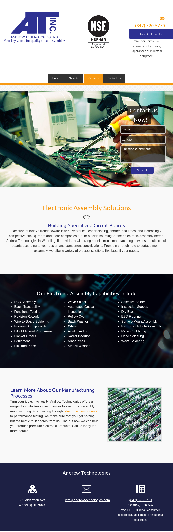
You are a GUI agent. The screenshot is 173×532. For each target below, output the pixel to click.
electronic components (81, 411)
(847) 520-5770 (150, 25)
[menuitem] (56, 78)
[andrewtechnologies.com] (34, 27)
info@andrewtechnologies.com (87, 500)
